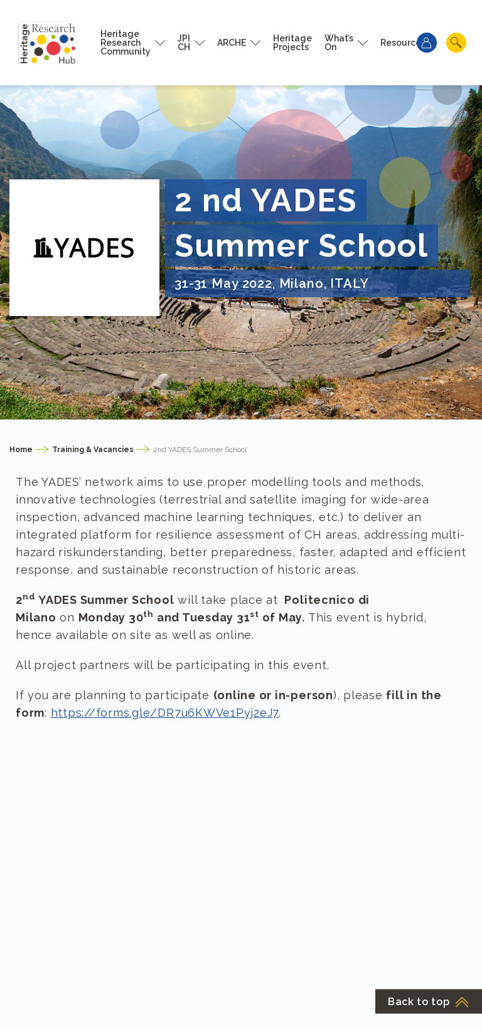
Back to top (428, 1002)
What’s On (338, 42)
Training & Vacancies (93, 449)
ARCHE (231, 43)
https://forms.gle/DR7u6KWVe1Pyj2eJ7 (165, 712)
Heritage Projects (292, 42)
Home (21, 449)
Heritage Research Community (125, 42)
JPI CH (184, 42)
